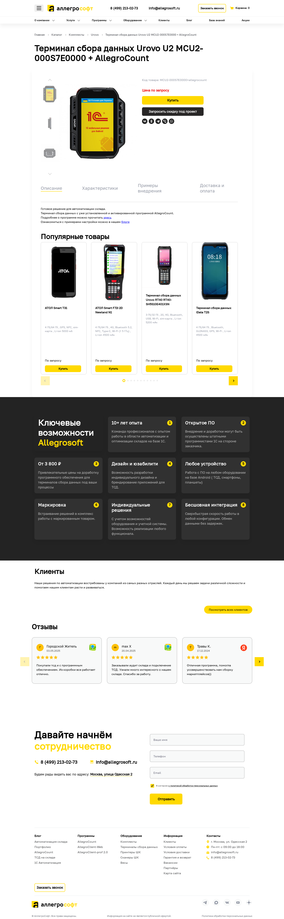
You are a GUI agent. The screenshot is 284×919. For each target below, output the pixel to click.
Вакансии (171, 862)
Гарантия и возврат (177, 857)
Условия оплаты (175, 847)
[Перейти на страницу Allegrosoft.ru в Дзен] (248, 902)
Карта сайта (172, 873)
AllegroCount (43, 852)
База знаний (217, 20)
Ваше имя (160, 740)
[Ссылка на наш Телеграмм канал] (104, 7)
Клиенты (164, 20)
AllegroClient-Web (90, 847)
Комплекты (128, 841)
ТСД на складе (44, 857)
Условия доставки (177, 852)
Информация (173, 836)
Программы (99, 20)
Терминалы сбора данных (139, 847)
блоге (125, 222)
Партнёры (171, 868)
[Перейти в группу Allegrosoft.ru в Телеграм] (205, 902)
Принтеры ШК (130, 852)
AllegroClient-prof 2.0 (93, 852)
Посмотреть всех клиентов (228, 609)
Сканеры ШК (129, 857)
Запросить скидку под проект (173, 111)
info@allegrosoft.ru (164, 8)
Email (157, 773)
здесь (107, 217)
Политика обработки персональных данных (227, 915)
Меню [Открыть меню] (38, 8)
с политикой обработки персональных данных (193, 785)
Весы (124, 862)
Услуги (70, 20)
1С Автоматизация (47, 862)
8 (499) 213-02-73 (124, 8)
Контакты (213, 836)
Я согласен (187, 785)
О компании (41, 20)
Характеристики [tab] (100, 188)
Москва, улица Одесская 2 (111, 774)
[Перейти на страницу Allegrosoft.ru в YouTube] (238, 902)
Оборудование (132, 20)
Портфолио (42, 847)
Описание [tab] (51, 188)
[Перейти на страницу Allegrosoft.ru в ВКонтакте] (227, 902)
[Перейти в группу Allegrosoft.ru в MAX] (216, 902)
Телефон (159, 756)
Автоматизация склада (50, 841)
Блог (189, 20)
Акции (246, 20)
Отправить (166, 799)
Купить (172, 100)
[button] (50, 80)
